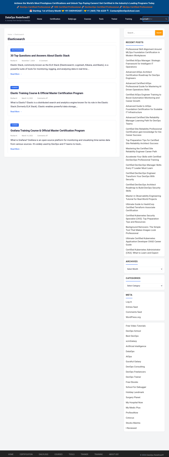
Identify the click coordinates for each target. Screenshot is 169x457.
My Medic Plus (133, 408)
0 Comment (44, 62)
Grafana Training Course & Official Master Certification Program (48, 131)
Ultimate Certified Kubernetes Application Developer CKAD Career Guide (143, 241)
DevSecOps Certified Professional (102, 7)
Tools (71, 454)
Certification (26, 454)
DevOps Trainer (133, 377)
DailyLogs (43, 454)
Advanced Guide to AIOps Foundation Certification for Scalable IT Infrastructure (144, 109)
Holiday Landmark (135, 392)
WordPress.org (133, 317)
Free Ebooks (132, 382)
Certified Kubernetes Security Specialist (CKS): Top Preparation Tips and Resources (142, 218)
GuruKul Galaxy (133, 362)
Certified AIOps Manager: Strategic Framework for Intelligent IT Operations (143, 63)
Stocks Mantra (133, 423)
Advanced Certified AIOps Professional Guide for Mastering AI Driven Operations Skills (143, 86)
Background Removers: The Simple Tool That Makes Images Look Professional (143, 230)
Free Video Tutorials (136, 326)
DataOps (130, 352)
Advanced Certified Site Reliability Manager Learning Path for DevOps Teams (143, 120)
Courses (15, 88)
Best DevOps (132, 336)
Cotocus (130, 418)
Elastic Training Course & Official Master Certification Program (47, 94)
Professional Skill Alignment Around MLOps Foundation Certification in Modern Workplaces (144, 52)
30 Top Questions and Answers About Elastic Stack (40, 56)
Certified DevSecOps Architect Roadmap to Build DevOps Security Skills (143, 187)
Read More (17, 75)
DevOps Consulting (135, 367)
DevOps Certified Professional (35, 7)
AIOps (129, 357)
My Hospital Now (134, 403)
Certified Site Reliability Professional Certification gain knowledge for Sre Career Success (144, 132)
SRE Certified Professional (67, 7)
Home (10, 35)
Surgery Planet (133, 398)
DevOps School (133, 331)
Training (98, 454)
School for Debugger (136, 387)
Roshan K (14, 62)
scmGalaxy (131, 341)
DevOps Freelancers (136, 372)
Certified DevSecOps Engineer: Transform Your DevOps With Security (141, 176)
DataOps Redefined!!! (17, 17)
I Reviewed (131, 428)
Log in (129, 302)
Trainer (84, 454)
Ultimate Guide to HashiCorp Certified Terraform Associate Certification (140, 207)
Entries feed (132, 307)
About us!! (114, 454)
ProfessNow (132, 413)
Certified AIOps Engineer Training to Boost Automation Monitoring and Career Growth (143, 97)
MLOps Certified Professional (137, 7)
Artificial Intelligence (136, 346)
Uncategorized (17, 51)
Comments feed (134, 312)
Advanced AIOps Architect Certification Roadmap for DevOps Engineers (143, 75)
